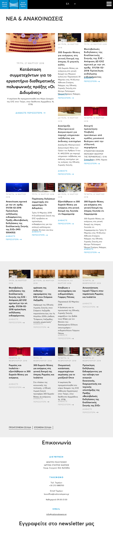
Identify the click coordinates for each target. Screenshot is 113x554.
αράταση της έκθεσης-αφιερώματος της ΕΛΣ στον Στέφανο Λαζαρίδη (42, 294)
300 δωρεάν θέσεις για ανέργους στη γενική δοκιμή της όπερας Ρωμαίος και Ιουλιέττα (43, 371)
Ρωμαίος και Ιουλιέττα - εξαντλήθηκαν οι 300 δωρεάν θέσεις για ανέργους (19, 371)
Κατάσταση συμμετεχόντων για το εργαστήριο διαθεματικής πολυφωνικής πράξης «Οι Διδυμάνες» (30, 81)
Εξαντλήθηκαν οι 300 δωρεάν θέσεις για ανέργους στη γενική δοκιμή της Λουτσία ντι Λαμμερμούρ (69, 208)
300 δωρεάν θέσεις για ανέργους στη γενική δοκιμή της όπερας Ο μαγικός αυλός (69, 58)
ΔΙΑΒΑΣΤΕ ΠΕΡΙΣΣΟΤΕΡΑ (29, 113)
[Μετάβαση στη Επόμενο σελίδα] (42, 427)
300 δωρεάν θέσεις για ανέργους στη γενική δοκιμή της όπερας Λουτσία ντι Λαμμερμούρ (94, 208)
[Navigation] (109, 4)
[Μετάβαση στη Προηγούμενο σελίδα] (20, 427)
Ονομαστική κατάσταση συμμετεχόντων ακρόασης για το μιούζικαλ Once (66, 371)
